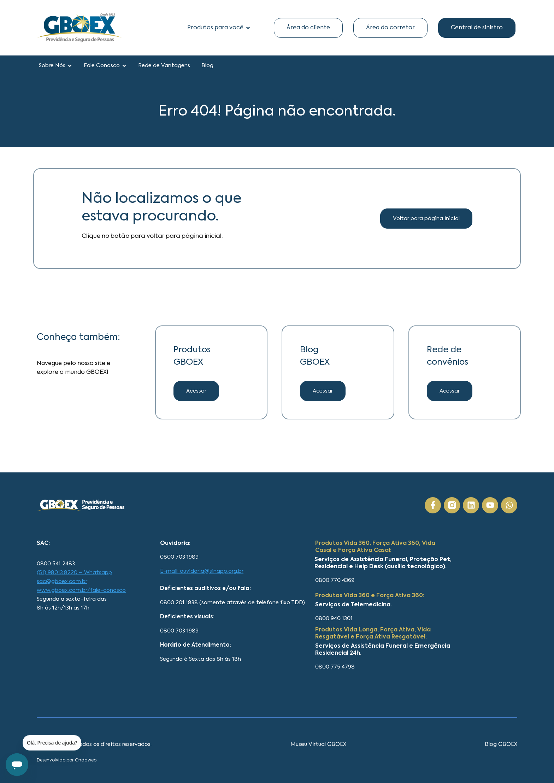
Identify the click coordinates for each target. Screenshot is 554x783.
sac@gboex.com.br (62, 581)
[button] (323, 391)
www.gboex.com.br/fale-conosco (81, 590)
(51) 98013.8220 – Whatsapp (74, 572)
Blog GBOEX (501, 744)
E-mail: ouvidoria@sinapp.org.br (201, 571)
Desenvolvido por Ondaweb (66, 760)
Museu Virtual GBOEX (318, 744)
